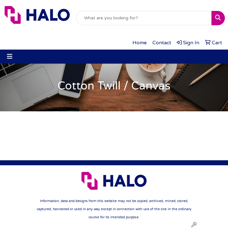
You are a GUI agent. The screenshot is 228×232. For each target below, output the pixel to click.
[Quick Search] (144, 18)
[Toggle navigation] (9, 56)
